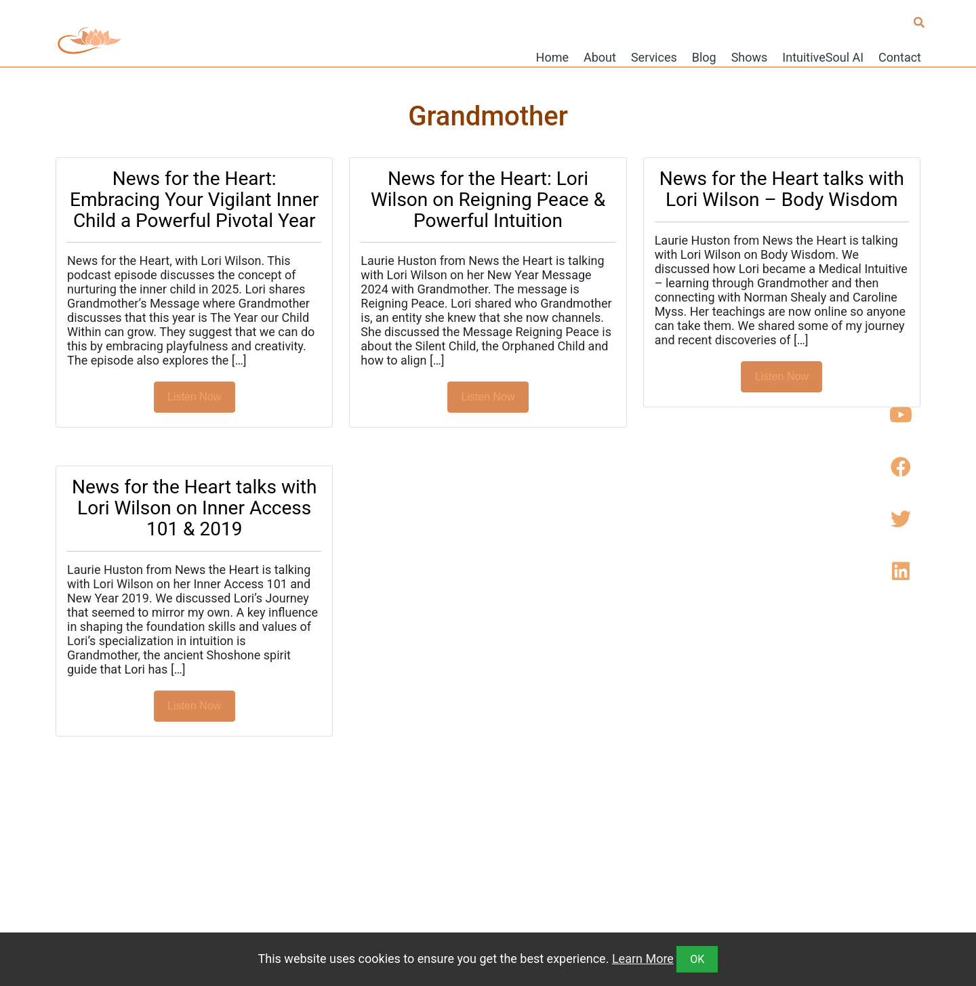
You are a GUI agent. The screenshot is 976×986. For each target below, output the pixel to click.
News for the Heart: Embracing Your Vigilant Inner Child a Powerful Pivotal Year (194, 199)
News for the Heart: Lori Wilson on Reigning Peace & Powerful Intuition (488, 199)
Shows (749, 56)
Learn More (643, 958)
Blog (704, 56)
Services (654, 56)
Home (552, 56)
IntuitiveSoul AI (822, 56)
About (600, 56)
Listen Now (194, 397)
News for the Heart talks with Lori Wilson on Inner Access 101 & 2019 (194, 508)
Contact (899, 56)
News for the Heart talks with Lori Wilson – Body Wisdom (781, 189)
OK (697, 959)
